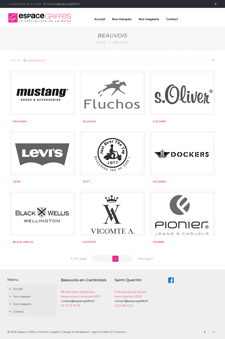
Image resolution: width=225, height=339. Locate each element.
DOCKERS (159, 181)
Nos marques (22, 296)
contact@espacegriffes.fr (63, 4)
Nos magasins (22, 304)
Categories (34, 60)
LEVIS (17, 181)
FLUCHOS (89, 121)
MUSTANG (20, 121)
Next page (146, 258)
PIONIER (158, 242)
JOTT (86, 181)
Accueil (18, 289)
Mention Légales (49, 332)
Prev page (78, 258)
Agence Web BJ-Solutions (108, 332)
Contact (18, 311)
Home (101, 42)
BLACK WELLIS (23, 242)
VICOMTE (89, 242)
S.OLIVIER (159, 121)
